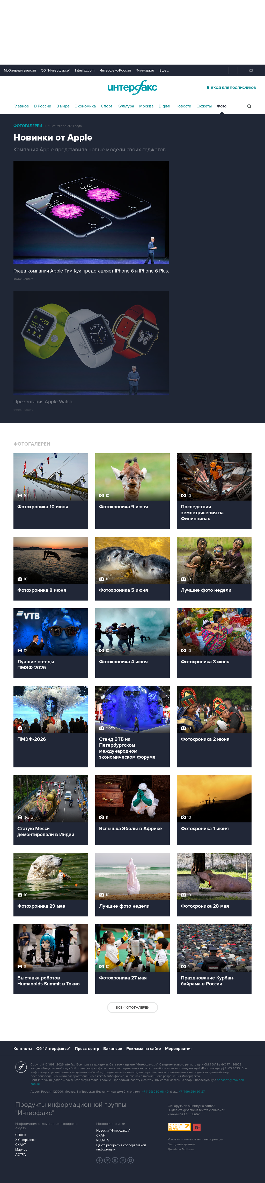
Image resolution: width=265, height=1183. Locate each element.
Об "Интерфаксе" (55, 70)
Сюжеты (204, 106)
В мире (63, 106)
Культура (125, 106)
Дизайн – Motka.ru (181, 1149)
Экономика (85, 106)
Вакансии (112, 1048)
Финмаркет (145, 70)
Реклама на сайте (143, 1048)
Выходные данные (181, 1144)
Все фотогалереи (133, 1007)
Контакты (22, 1048)
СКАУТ (20, 1145)
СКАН (100, 1135)
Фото (221, 106)
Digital (164, 106)
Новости (183, 106)
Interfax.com (84, 70)
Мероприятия (178, 1048)
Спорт (106, 106)
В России (42, 106)
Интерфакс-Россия (115, 70)
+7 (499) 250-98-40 (155, 1092)
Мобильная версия (20, 70)
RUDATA (102, 1140)
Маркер (21, 1150)
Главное (21, 106)
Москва (146, 106)
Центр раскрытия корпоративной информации (121, 1147)
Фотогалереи (27, 125)
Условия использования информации (195, 1139)
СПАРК (20, 1135)
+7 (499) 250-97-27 (192, 1092)
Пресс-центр (87, 1048)
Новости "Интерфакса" (113, 1130)
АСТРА (20, 1155)
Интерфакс (132, 87)
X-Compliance (25, 1140)
